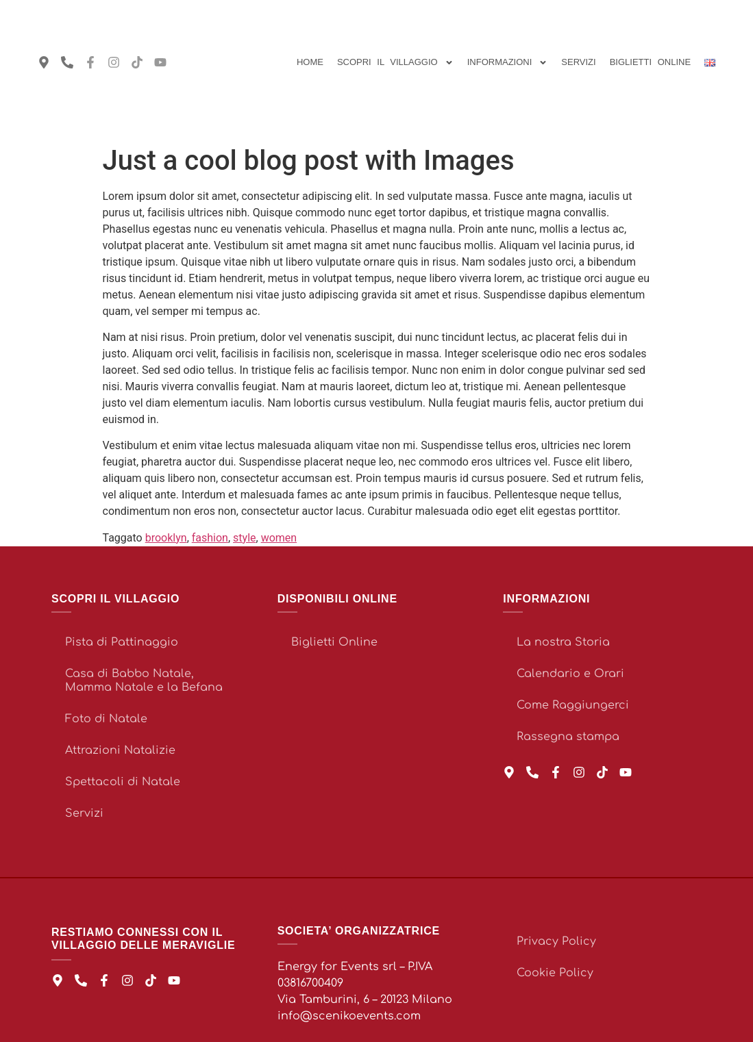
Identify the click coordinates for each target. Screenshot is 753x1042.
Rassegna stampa (568, 736)
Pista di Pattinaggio (121, 642)
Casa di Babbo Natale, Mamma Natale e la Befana (144, 681)
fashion (210, 537)
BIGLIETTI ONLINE (650, 62)
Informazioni (507, 62)
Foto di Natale (106, 719)
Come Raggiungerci (573, 705)
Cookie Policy (555, 973)
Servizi (578, 62)
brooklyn (166, 537)
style (244, 537)
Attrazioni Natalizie (120, 750)
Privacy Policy (556, 941)
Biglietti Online (334, 642)
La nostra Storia (563, 642)
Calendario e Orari (570, 674)
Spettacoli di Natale (122, 782)
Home (310, 62)
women (279, 537)
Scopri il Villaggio (395, 62)
